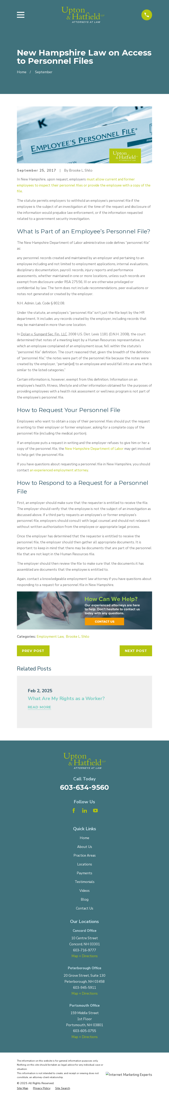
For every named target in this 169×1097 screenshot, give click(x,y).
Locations (84, 864)
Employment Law (50, 636)
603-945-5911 (84, 987)
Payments (84, 873)
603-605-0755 (84, 1031)
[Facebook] (73, 810)
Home (84, 838)
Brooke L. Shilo (77, 636)
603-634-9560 (84, 787)
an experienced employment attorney (59, 470)
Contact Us (84, 908)
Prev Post (33, 651)
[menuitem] (22, 1088)
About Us (84, 847)
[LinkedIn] (84, 810)
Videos (84, 890)
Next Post (136, 651)
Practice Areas (85, 855)
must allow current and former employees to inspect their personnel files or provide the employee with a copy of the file (83, 185)
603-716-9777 (84, 950)
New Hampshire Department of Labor (94, 448)
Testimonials (84, 882)
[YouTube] (95, 810)
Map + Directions (85, 956)
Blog (84, 899)
